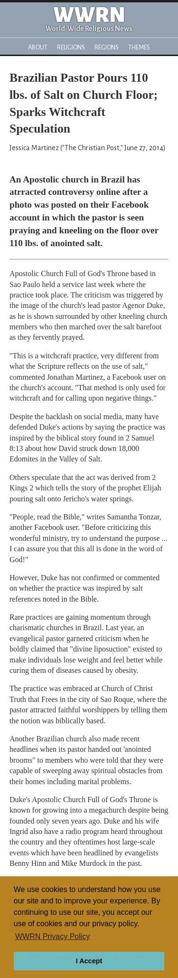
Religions (71, 47)
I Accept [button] (89, 961)
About (37, 47)
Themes (139, 47)
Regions (106, 47)
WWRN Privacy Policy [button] (52, 936)
